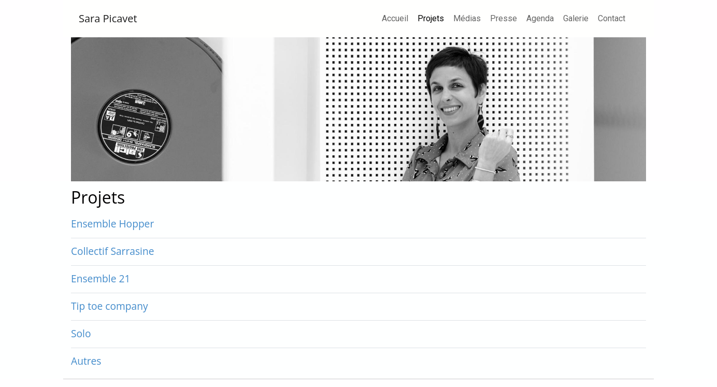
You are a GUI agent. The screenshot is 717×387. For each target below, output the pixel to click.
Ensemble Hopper (112, 224)
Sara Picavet (108, 18)
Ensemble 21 (100, 278)
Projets (433, 17)
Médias (467, 18)
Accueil (395, 18)
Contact (611, 18)
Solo (81, 333)
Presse (503, 18)
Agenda (540, 18)
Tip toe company (109, 306)
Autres (86, 361)
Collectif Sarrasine (112, 251)
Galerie (576, 18)
